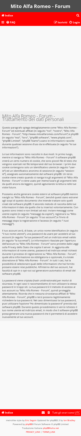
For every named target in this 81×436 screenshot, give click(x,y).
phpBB (28, 424)
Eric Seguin (31, 420)
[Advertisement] (40, 70)
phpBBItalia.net (51, 428)
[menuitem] (78, 16)
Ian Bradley (69, 420)
